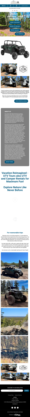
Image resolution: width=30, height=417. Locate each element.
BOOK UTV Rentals (15, 26)
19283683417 (15, 403)
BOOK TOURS (9, 162)
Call (10, 6)
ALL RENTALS (19, 34)
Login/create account (15, 8)
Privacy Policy (10, 395)
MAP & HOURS (25, 5)
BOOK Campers (15, 30)
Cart (16, 6)
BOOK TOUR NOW (15, 22)
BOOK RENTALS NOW (21, 101)
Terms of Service (18, 395)
